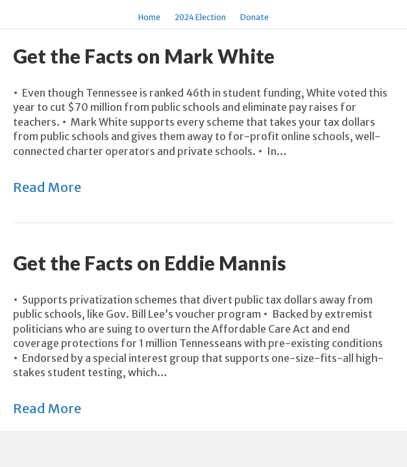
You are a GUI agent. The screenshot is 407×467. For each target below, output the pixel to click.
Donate (254, 17)
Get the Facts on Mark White (144, 55)
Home (149, 17)
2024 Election (200, 17)
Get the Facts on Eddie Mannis (149, 262)
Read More (47, 187)
